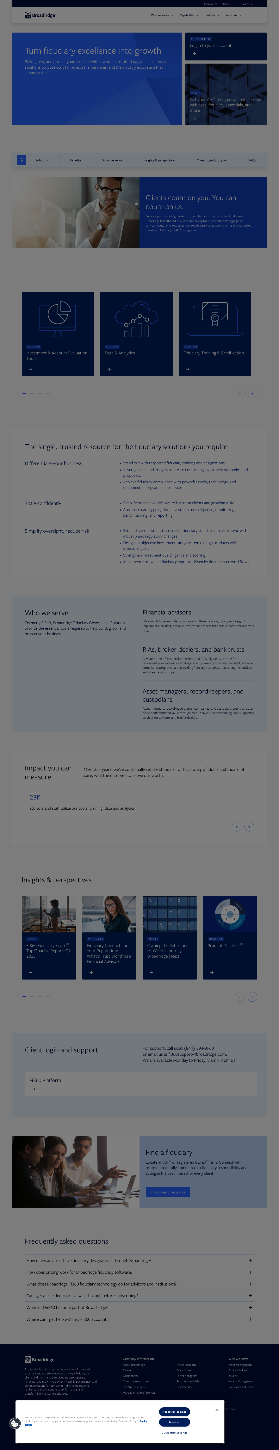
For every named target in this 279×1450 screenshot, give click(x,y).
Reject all (175, 1422)
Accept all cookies (175, 1411)
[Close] (216, 1410)
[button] (15, 1423)
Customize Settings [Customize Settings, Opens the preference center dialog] (174, 1432)
